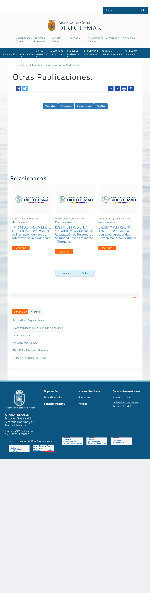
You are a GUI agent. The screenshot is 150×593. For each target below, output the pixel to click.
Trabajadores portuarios (125, 402)
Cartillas (101, 106)
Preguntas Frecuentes (40, 39)
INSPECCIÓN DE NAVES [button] (130, 53)
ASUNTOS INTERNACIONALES (112, 52)
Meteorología (112, 37)
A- (117, 88)
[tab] (75, 296)
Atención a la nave (122, 397)
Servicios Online (56, 39)
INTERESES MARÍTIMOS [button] (72, 53)
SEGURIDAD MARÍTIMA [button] (57, 53)
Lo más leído (20, 312)
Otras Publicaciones (69, 65)
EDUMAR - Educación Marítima (30, 350)
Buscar (143, 10)
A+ (111, 88)
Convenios (66, 106)
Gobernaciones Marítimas (24, 39)
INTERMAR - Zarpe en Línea (28, 320)
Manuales (50, 106)
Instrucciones (84, 106)
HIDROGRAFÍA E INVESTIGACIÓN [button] (90, 53)
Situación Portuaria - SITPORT (29, 358)
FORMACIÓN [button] (26, 55)
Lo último (35, 312)
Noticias (75, 37)
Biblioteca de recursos (42, 441)
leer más (21, 248)
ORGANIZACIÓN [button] (9, 55)
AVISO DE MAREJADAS (25, 343)
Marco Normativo (47, 65)
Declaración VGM (122, 406)
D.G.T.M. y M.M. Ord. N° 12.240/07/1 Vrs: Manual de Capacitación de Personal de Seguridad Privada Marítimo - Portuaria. (74, 234)
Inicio (33, 65)
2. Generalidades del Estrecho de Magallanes (38, 328)
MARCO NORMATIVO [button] (42, 53)
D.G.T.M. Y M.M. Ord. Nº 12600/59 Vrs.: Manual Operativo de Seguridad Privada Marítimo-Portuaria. (117, 232)
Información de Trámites (95, 39)
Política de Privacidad (19, 441)
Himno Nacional (21, 335)
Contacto (129, 37)
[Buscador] (118, 10)
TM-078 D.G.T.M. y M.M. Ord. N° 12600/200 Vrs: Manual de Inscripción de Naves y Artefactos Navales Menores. (31, 232)
